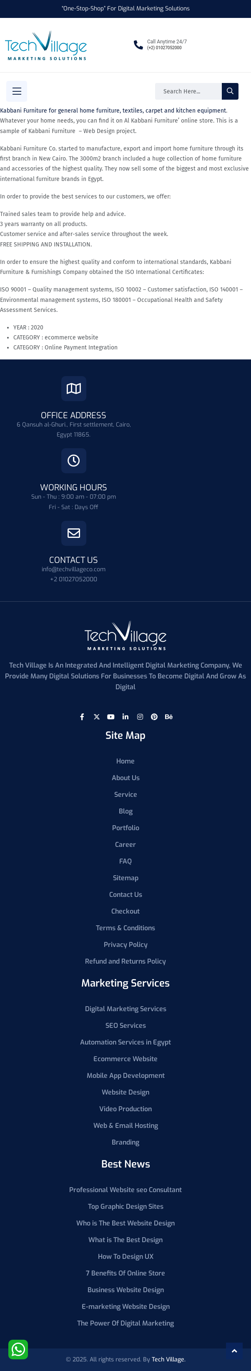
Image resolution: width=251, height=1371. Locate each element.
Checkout (125, 911)
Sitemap (125, 878)
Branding (125, 1142)
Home (125, 761)
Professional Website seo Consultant (125, 1189)
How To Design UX (125, 1256)
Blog (126, 811)
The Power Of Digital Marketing (125, 1323)
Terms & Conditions (125, 928)
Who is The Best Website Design (125, 1223)
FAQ (125, 861)
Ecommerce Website (125, 1059)
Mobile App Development (126, 1075)
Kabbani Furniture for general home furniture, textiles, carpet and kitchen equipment (113, 110)
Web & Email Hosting (125, 1125)
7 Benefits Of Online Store (125, 1273)
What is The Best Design (125, 1239)
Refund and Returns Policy (125, 961)
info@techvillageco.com (73, 569)
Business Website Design (126, 1290)
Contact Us (125, 894)
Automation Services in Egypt (125, 1042)
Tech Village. (169, 1359)
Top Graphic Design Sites (125, 1206)
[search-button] (230, 91)
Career (125, 844)
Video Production (125, 1109)
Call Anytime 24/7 (167, 42)
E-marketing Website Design (126, 1306)
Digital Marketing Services (125, 1008)
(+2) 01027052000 (164, 47)
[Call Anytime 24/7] (138, 45)
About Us (126, 777)
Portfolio (125, 828)
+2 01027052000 (73, 579)
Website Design (125, 1092)
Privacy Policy (126, 944)
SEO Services (125, 1025)
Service (125, 794)
